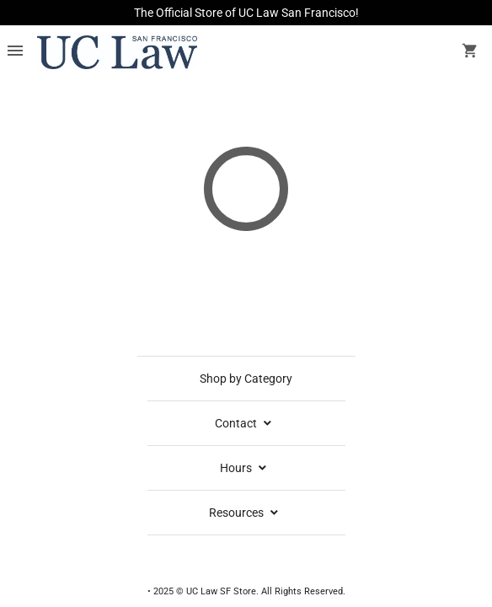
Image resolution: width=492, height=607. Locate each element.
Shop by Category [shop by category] (246, 378)
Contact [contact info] (244, 423)
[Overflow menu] (15, 52)
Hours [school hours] (244, 468)
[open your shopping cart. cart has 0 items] (470, 52)
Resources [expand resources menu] (245, 512)
